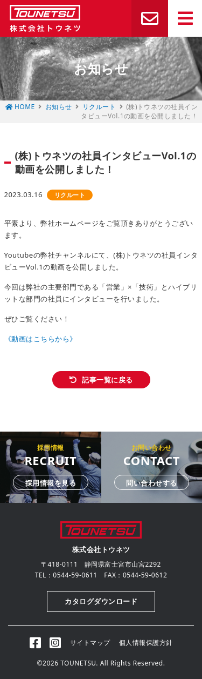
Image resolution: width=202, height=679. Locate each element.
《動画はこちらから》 (40, 339)
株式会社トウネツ (45, 18)
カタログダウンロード (101, 601)
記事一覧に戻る (107, 380)
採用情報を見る (50, 483)
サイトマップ (90, 642)
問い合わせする (151, 483)
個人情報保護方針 (146, 642)
